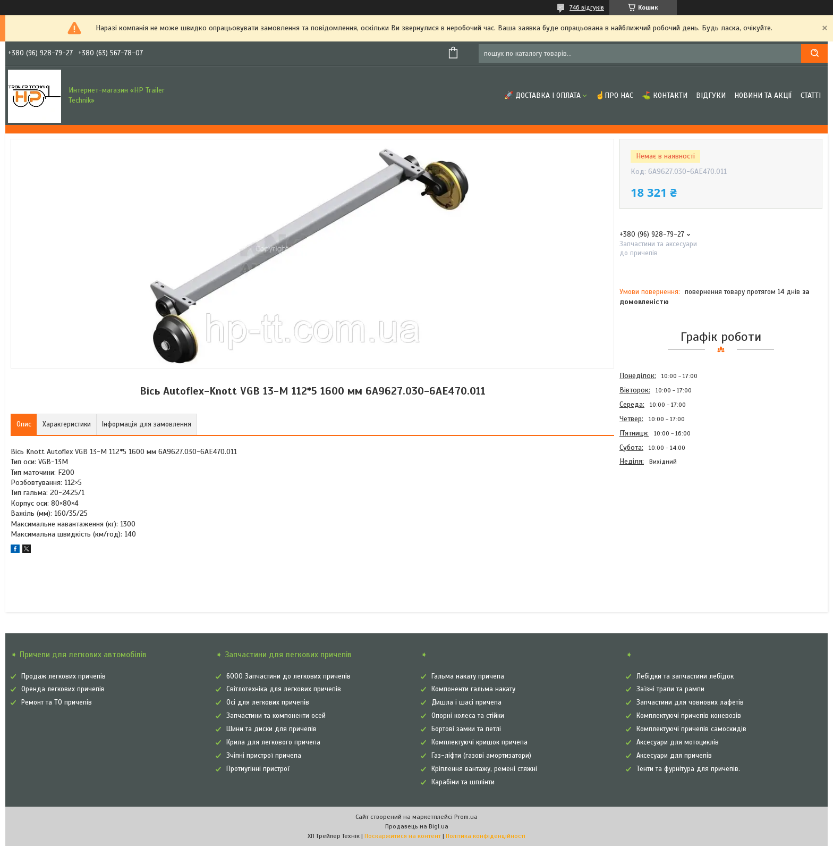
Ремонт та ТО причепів (56, 702)
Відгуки (711, 95)
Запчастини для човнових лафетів (690, 702)
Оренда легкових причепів (63, 689)
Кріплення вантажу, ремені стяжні (484, 769)
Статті (811, 95)
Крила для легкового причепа (273, 742)
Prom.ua (466, 816)
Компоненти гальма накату (473, 689)
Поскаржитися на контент (402, 836)
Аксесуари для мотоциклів (677, 742)
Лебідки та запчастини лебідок (685, 676)
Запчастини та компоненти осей (276, 715)
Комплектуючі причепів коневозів (688, 715)
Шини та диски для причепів (271, 729)
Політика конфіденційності (485, 836)
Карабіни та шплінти (463, 782)
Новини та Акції (763, 95)
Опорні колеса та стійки (467, 715)
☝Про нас (614, 95)
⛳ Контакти (664, 95)
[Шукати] (814, 53)
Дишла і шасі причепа (466, 702)
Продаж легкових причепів (63, 676)
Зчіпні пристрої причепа (263, 755)
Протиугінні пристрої (258, 769)
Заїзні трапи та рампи (670, 689)
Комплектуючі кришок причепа (479, 742)
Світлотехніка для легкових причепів (283, 689)
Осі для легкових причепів (267, 702)
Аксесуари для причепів (674, 755)
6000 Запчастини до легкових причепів (288, 676)
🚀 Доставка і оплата (542, 95)
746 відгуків (587, 7)
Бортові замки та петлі (466, 729)
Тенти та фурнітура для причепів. (688, 769)
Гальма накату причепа (467, 676)
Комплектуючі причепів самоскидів (691, 729)
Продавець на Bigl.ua (416, 826)
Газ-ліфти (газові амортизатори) (481, 755)
